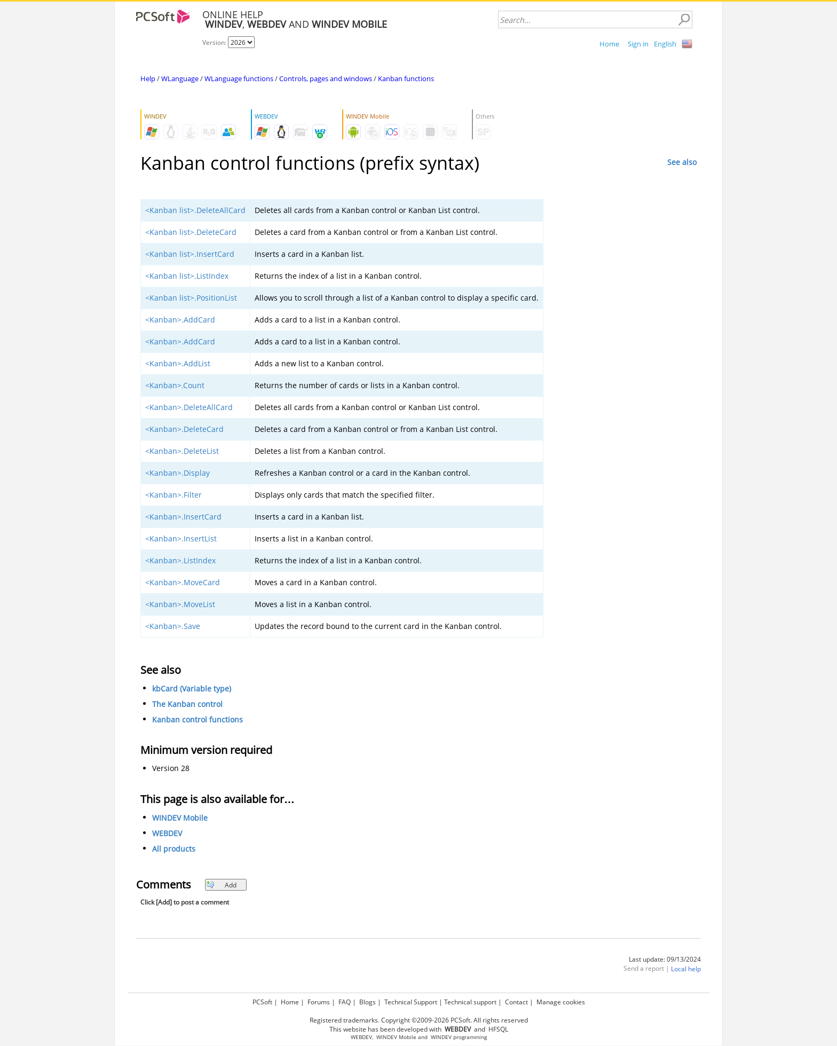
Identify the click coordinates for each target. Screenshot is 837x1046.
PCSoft (262, 1001)
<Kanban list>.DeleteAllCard (195, 210)
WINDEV (441, 1037)
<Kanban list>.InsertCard (189, 254)
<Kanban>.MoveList (180, 604)
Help (147, 78)
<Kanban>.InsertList (181, 538)
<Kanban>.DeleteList (182, 451)
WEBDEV (167, 833)
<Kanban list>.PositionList (191, 298)
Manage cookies (560, 1001)
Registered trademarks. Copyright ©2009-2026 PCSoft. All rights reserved (419, 1020)
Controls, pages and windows (325, 78)
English (665, 44)
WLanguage (180, 78)
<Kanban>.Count (174, 385)
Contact (516, 1001)
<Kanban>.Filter (173, 495)
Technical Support (410, 1001)
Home (609, 44)
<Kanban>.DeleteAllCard (189, 407)
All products (173, 849)
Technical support (470, 1001)
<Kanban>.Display (177, 473)
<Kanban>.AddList (177, 363)
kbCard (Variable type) (191, 688)
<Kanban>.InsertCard (183, 517)
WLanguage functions (238, 78)
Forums (318, 1001)
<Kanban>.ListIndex (180, 560)
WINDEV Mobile (180, 818)
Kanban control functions (197, 719)
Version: (215, 42)
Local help (686, 968)
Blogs (367, 1001)
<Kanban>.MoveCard (182, 582)
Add (221, 885)
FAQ (344, 1001)
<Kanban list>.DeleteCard (190, 232)
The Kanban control (187, 704)
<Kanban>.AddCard (180, 319)
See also (682, 162)
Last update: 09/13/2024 (665, 959)
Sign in (638, 44)
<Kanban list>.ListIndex (186, 276)
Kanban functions (406, 78)
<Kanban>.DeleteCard (184, 429)
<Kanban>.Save (172, 626)
